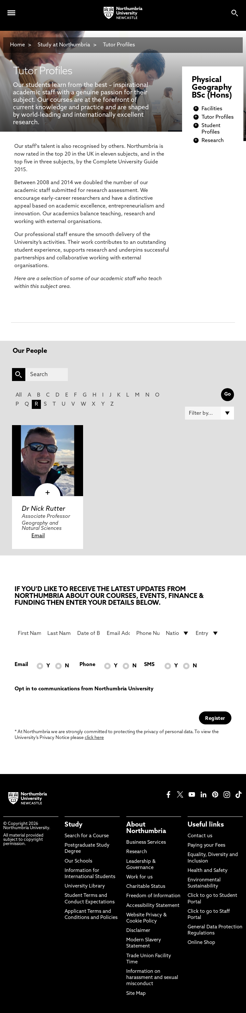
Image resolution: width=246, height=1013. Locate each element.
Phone (87, 664)
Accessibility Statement (152, 905)
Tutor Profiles (119, 45)
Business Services (146, 842)
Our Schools (78, 861)
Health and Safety (208, 870)
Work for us (139, 877)
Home (17, 45)
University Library (85, 886)
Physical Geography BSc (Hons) (212, 88)
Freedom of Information (153, 896)
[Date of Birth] (89, 633)
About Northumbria (146, 828)
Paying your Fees (206, 845)
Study (73, 825)
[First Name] (29, 633)
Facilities (212, 109)
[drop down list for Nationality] (177, 633)
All (19, 395)
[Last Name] (59, 633)
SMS (149, 664)
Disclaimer (138, 930)
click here (94, 737)
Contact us (200, 836)
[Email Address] (118, 633)
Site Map (136, 993)
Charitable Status (145, 886)
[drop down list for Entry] (207, 633)
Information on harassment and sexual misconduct (152, 977)
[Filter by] (209, 413)
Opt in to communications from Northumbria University (84, 689)
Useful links (206, 825)
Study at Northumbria (64, 45)
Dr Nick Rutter (43, 509)
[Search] (46, 374)
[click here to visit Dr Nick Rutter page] (47, 460)
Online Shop (201, 942)
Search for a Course (87, 836)
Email (38, 536)
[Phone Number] (148, 633)
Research (213, 140)
